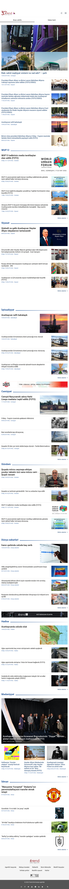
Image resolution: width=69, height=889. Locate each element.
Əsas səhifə (17, 20)
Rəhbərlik (35, 867)
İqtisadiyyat (7, 309)
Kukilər (47, 870)
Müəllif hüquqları (59, 867)
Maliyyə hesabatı (24, 867)
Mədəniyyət (7, 694)
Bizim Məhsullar (46, 867)
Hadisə (5, 621)
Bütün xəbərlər (62, 218)
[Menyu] (66, 13)
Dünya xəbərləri (9, 539)
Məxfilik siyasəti (37, 870)
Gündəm (6, 464)
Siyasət (5, 223)
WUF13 (5, 150)
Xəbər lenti (52, 20)
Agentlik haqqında (10, 867)
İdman (4, 781)
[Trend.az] (8, 13)
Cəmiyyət (6, 391)
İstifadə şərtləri (24, 870)
